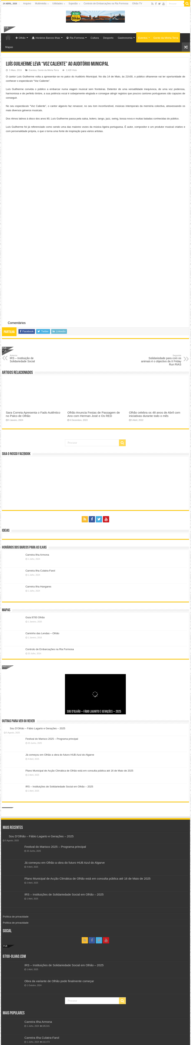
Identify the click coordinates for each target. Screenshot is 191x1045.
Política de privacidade (15, 856)
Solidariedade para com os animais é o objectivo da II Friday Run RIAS (161, 300)
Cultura (94, 37)
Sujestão (73, 3)
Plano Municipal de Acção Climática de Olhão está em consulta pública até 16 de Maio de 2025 (79, 710)
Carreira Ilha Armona (37, 495)
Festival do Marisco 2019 (41, 1020)
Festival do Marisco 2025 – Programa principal (52, 678)
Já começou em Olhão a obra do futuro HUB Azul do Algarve (60, 694)
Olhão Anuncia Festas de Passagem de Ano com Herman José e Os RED (93, 354)
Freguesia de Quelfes (38, 1036)
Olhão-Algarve (8, 37)
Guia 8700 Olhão (35, 557)
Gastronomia (125, 37)
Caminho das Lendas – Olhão (42, 573)
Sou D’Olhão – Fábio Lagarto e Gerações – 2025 (94, 652)
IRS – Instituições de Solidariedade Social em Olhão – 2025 (59, 726)
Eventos (142, 37)
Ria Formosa (75, 37)
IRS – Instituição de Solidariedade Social (30, 298)
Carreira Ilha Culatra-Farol (40, 510)
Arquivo (27, 3)
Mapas (9, 47)
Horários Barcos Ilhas (46, 37)
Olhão (21, 37)
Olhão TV (137, 3)
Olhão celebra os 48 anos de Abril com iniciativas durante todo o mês (154, 354)
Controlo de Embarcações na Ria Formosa (106, 3)
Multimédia (40, 3)
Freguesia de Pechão (38, 993)
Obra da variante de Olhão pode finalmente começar (59, 921)
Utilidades (57, 3)
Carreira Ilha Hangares (38, 526)
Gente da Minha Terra (165, 37)
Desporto (108, 37)
